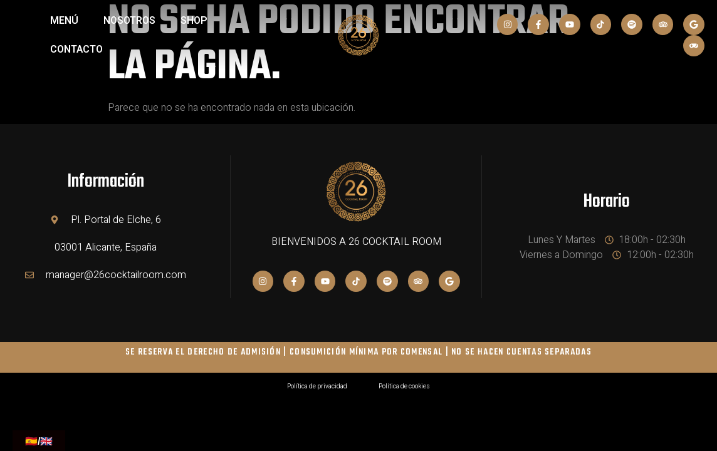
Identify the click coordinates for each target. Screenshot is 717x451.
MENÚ (64, 20)
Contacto (76, 49)
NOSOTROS (129, 20)
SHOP (194, 20)
